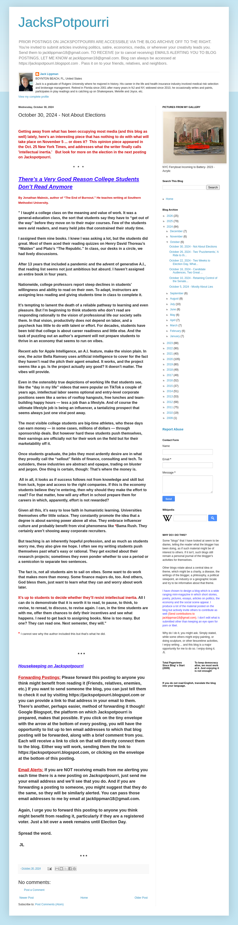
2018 (170, 369)
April (173, 320)
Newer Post (26, 897)
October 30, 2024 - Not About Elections (193, 246)
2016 (170, 380)
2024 (170, 226)
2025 (170, 221)
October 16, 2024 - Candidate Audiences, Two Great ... (187, 271)
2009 (170, 418)
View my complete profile (33, 96)
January (175, 336)
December (177, 231)
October (175, 242)
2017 (170, 375)
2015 (170, 386)
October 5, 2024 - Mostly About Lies (191, 286)
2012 (170, 402)
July (173, 304)
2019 (170, 364)
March (174, 325)
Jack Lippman (49, 74)
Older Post (141, 897)
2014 (170, 391)
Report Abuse (172, 429)
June (173, 309)
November (177, 236)
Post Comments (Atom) (49, 904)
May (173, 315)
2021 (170, 353)
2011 (170, 407)
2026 (170, 215)
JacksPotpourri (63, 22)
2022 (170, 348)
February (176, 331)
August (174, 298)
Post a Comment (34, 890)
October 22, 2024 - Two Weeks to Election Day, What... (189, 262)
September (177, 293)
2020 (170, 359)
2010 (170, 412)
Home (84, 897)
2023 (170, 343)
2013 (170, 396)
